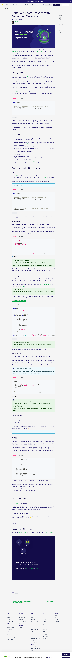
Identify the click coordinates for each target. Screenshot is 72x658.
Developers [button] (27, 4)
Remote (44, 619)
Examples (21, 625)
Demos (20, 627)
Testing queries (61, 26)
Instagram (57, 619)
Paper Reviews (34, 623)
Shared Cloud (9, 625)
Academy (33, 619)
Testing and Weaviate (60, 13)
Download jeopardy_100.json (18, 300)
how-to (16, 592)
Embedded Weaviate (25, 62)
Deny (66, 655)
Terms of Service (29, 568)
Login (48, 4)
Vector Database (10, 615)
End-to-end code (17, 431)
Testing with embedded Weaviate (60, 18)
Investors (45, 623)
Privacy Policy (38, 568)
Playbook (45, 621)
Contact (65, 4)
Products (8, 617)
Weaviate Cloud (10, 621)
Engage (32, 644)
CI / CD (59, 30)
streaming (51, 291)
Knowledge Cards (34, 621)
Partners (45, 627)
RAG (20, 615)
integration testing (38, 51)
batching (22, 286)
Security (8, 634)
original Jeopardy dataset (46, 284)
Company (45, 615)
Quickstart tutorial (22, 532)
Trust (8, 631)
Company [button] (34, 4)
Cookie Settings (10, 639)
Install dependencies (18, 185)
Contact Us (45, 624)
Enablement (9, 629)
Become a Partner (47, 638)
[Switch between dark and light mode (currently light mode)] (70, 5)
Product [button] (15, 4)
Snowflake (45, 634)
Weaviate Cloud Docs (35, 633)
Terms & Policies (10, 636)
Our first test (61, 22)
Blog (32, 617)
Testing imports (61, 24)
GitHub (32, 640)
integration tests (29, 76)
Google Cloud (46, 633)
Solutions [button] (21, 4)
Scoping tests (60, 15)
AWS (44, 631)
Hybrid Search (22, 617)
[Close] (70, 1)
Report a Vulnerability (11, 637)
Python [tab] (14, 98)
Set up (60, 21)
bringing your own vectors (37, 161)
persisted (44, 177)
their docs (30, 448)
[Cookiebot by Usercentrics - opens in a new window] (7, 656)
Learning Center (34, 615)
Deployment (9, 623)
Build (32, 627)
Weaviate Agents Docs (35, 638)
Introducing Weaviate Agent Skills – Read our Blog (36, 1)
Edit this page (15, 595)
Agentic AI (21, 619)
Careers (44, 617)
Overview (45, 629)
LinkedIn (57, 623)
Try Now (57, 4)
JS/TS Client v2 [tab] (20, 98)
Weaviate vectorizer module (23, 143)
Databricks (45, 636)
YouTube (57, 621)
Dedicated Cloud (10, 627)
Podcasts (33, 624)
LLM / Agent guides (35, 642)
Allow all (66, 648)
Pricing (40, 4)
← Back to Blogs (5, 8)
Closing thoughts (61, 32)
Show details (17, 654)
